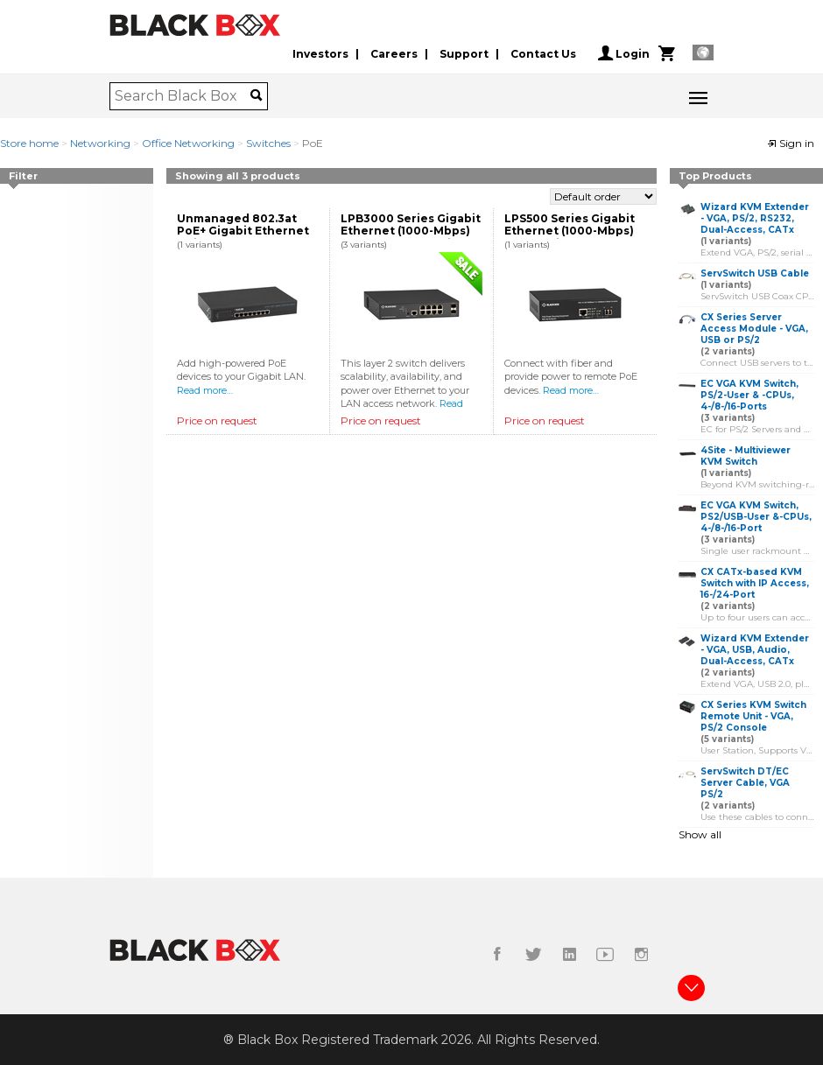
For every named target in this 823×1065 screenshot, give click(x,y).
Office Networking (188, 143)
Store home (29, 143)
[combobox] (182, 96)
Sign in (790, 143)
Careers (394, 53)
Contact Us (543, 53)
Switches (268, 143)
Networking (100, 143)
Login (624, 53)
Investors (320, 53)
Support (464, 53)
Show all (700, 834)
